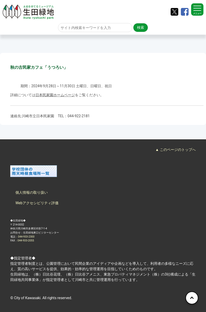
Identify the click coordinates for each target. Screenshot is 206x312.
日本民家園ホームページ (55, 95)
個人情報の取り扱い (31, 192)
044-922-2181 (78, 116)
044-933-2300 (26, 236)
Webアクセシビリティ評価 (36, 203)
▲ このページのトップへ (175, 150)
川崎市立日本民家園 (38, 116)
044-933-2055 (25, 240)
